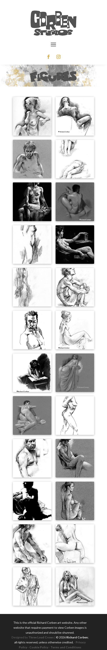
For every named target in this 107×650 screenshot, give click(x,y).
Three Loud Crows (41, 637)
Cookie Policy (38, 647)
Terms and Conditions (66, 647)
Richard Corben (77, 637)
